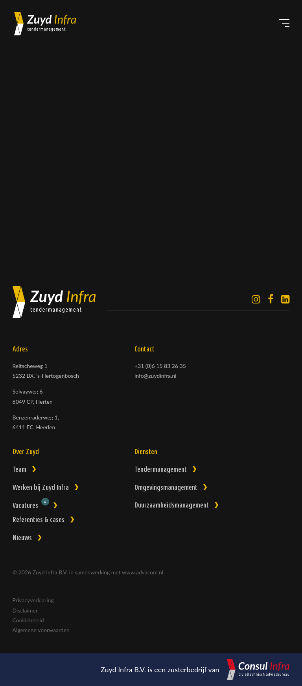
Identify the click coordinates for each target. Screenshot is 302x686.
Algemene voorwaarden (41, 630)
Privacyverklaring (33, 600)
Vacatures (31, 504)
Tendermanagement (160, 470)
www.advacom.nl (142, 572)
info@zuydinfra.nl (155, 375)
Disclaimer (25, 610)
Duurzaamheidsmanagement (171, 505)
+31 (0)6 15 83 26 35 (160, 365)
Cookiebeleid (28, 620)
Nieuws (22, 538)
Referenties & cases (38, 520)
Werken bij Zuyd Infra (41, 488)
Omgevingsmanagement (165, 488)
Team (19, 470)
